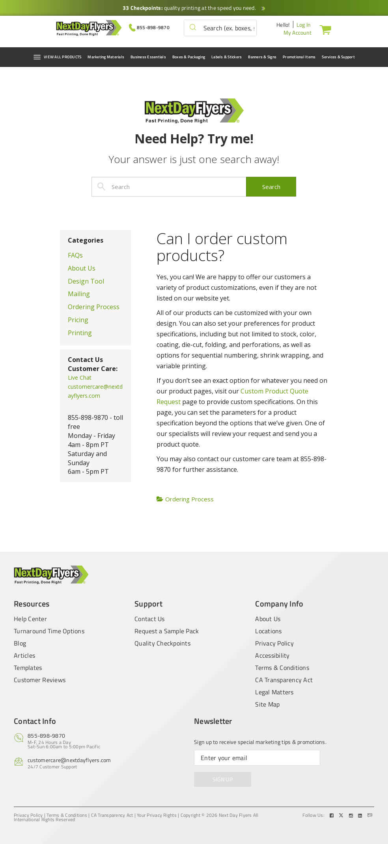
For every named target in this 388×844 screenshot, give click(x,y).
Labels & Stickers (226, 57)
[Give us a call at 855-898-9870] (149, 27)
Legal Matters (274, 692)
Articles (24, 655)
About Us (81, 268)
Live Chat (79, 377)
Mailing (79, 293)
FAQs (75, 255)
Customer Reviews (39, 680)
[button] (192, 27)
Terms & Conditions (282, 667)
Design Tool (86, 281)
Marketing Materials (106, 57)
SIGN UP (223, 779)
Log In (304, 24)
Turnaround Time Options (49, 631)
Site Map (267, 704)
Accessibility (272, 655)
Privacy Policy (274, 643)
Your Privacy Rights (157, 815)
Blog (20, 643)
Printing (80, 332)
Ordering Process (93, 306)
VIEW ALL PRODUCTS (57, 57)
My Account (298, 32)
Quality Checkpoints (162, 643)
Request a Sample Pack (166, 631)
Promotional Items (299, 57)
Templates (28, 667)
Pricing (78, 319)
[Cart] (324, 29)
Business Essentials (148, 57)
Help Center (30, 618)
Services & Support (338, 57)
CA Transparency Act (284, 680)
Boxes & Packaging (188, 57)
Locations (268, 631)
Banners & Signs (262, 57)
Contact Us (149, 618)
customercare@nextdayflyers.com (69, 760)
